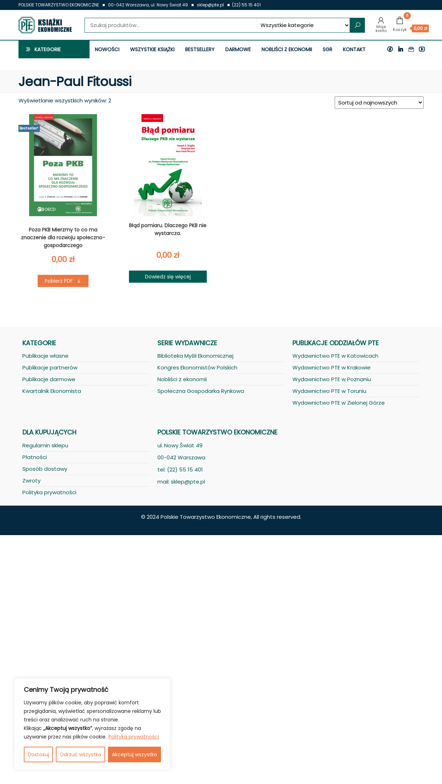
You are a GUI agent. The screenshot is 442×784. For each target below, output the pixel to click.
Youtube (423, 49)
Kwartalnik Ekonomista (51, 391)
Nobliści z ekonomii (287, 49)
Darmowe (238, 49)
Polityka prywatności (133, 736)
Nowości (107, 49)
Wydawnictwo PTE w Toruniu (329, 391)
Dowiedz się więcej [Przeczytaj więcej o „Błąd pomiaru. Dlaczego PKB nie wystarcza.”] (168, 276)
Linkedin (402, 49)
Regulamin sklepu (45, 445)
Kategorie (47, 49)
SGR (327, 49)
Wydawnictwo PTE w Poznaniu (331, 379)
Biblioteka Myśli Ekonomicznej (195, 355)
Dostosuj (38, 754)
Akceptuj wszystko (134, 754)
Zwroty (31, 480)
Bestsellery (200, 49)
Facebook (391, 49)
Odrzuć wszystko (80, 754)
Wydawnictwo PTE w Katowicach (335, 355)
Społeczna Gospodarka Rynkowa (200, 391)
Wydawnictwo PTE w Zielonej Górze (338, 402)
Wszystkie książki (152, 49)
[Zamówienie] (379, 102)
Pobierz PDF (59, 280)
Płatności (34, 457)
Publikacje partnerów (49, 367)
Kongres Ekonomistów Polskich (197, 367)
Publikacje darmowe (48, 379)
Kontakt (354, 49)
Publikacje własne (45, 355)
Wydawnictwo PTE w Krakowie (331, 367)
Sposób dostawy (44, 469)
